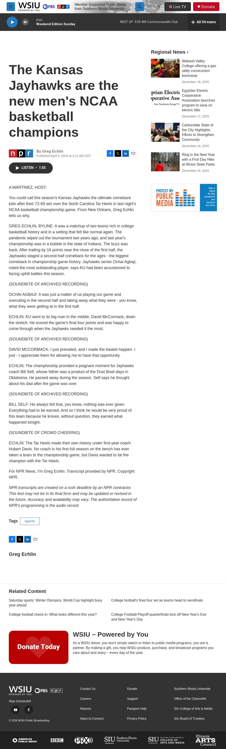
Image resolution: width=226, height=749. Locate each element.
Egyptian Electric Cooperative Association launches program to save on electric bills (198, 100)
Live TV (177, 6)
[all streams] (203, 22)
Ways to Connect (92, 718)
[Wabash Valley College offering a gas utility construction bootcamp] (165, 68)
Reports (85, 708)
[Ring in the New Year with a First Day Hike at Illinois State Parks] (165, 161)
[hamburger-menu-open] (11, 6)
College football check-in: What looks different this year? (53, 614)
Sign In (153, 6)
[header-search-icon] (139, 6)
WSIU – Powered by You (110, 634)
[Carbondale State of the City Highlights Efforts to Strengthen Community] (165, 132)
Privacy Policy (136, 718)
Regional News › (169, 52)
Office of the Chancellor (190, 698)
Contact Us (87, 689)
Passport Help (137, 708)
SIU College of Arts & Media (193, 708)
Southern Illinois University (192, 689)
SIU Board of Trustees (189, 718)
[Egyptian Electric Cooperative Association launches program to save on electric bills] (165, 97)
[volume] (25, 22)
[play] (12, 22)
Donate (208, 6)
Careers (85, 698)
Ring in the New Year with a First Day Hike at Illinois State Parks (198, 159)
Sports (30, 521)
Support (132, 698)
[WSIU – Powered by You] (38, 647)
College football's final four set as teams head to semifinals (157, 600)
